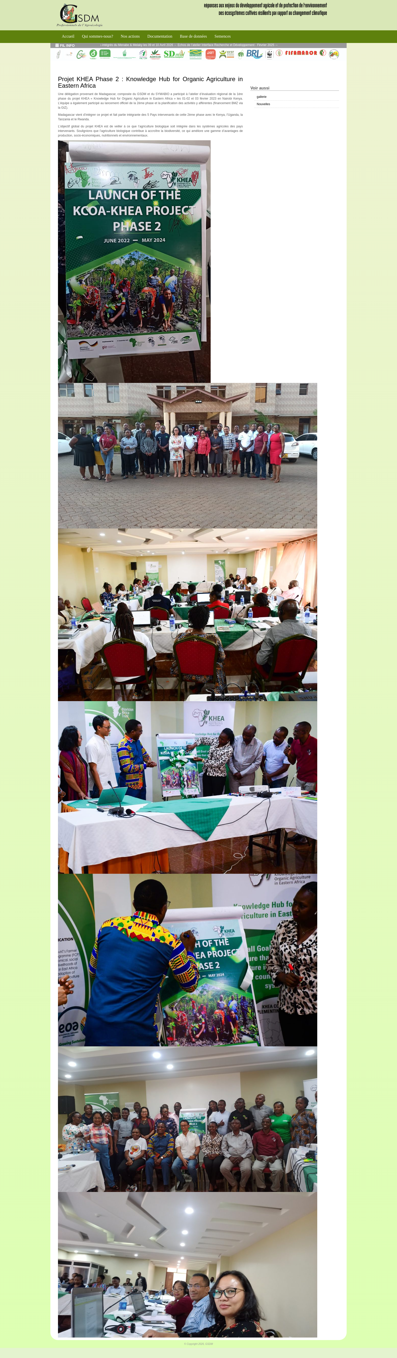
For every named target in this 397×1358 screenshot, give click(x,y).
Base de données (193, 36)
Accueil (68, 36)
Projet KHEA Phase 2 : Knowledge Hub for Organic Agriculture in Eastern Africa (150, 82)
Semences (222, 36)
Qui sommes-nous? (97, 36)
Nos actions (130, 36)
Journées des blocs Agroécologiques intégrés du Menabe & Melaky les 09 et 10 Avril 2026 (122, 45)
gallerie (262, 97)
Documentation (159, 36)
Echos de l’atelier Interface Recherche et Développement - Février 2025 (235, 45)
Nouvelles (263, 104)
